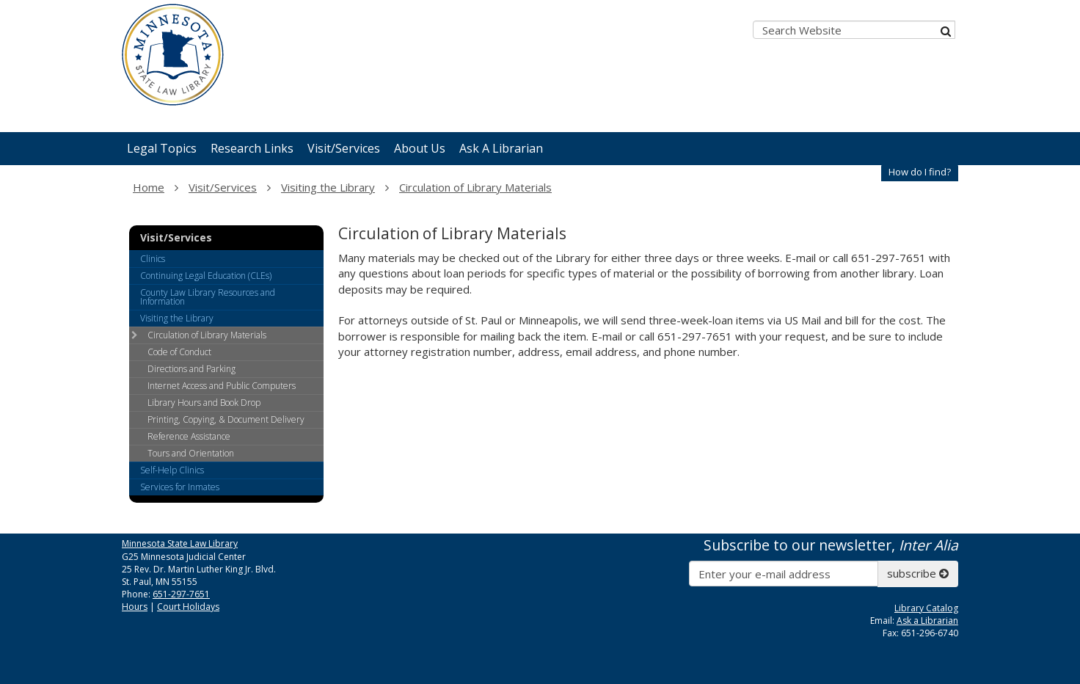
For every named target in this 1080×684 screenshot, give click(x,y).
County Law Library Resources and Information (207, 297)
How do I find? (920, 171)
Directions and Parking (191, 369)
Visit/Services (223, 187)
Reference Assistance (188, 436)
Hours (134, 606)
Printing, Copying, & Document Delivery (225, 419)
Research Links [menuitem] (252, 148)
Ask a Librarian (927, 620)
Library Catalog (926, 608)
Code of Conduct (179, 352)
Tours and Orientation (190, 453)
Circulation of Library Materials (475, 187)
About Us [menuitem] (419, 148)
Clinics (152, 258)
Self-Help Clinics (172, 470)
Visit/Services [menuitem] (343, 148)
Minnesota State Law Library (180, 543)
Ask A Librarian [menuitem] (501, 148)
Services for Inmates (179, 487)
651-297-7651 (181, 594)
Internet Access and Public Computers (221, 385)
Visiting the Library (328, 187)
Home (148, 187)
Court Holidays (188, 606)
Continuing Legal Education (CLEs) (205, 275)
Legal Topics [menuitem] (162, 148)
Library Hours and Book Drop (203, 402)
